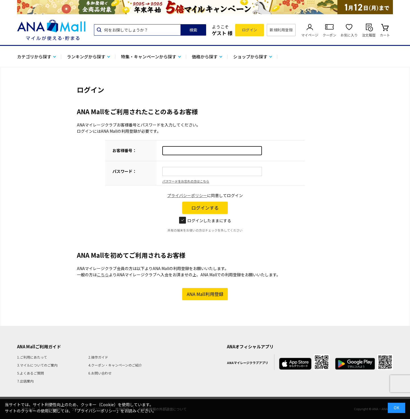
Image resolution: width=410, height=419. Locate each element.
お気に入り (349, 34)
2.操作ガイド (98, 357)
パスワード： (124, 171)
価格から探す (205, 57)
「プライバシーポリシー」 (96, 411)
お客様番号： (124, 150)
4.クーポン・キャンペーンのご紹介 (115, 365)
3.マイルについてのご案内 (37, 365)
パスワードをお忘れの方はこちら (185, 181)
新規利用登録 (281, 29)
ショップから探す (250, 57)
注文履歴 (369, 34)
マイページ (309, 34)
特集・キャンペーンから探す (148, 57)
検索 (193, 30)
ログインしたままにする (205, 220)
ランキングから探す (86, 57)
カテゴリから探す (34, 57)
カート (385, 34)
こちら (103, 274)
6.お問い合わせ (100, 373)
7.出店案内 (25, 381)
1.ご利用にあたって (32, 357)
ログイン (249, 29)
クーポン (329, 34)
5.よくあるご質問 (30, 373)
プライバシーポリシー (187, 195)
